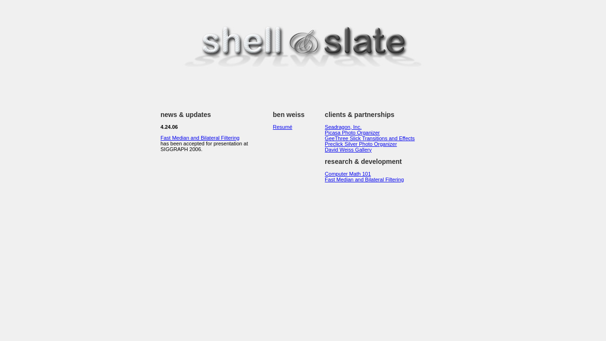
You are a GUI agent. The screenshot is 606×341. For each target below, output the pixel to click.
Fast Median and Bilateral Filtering (200, 138)
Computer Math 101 (348, 174)
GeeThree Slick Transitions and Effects (370, 138)
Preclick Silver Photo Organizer (361, 144)
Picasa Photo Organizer (352, 132)
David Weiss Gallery (348, 150)
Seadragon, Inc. (343, 127)
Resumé (282, 127)
